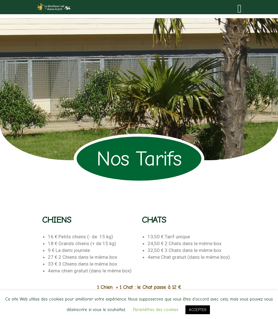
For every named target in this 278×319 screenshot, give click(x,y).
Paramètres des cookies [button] (155, 309)
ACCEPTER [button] (198, 310)
